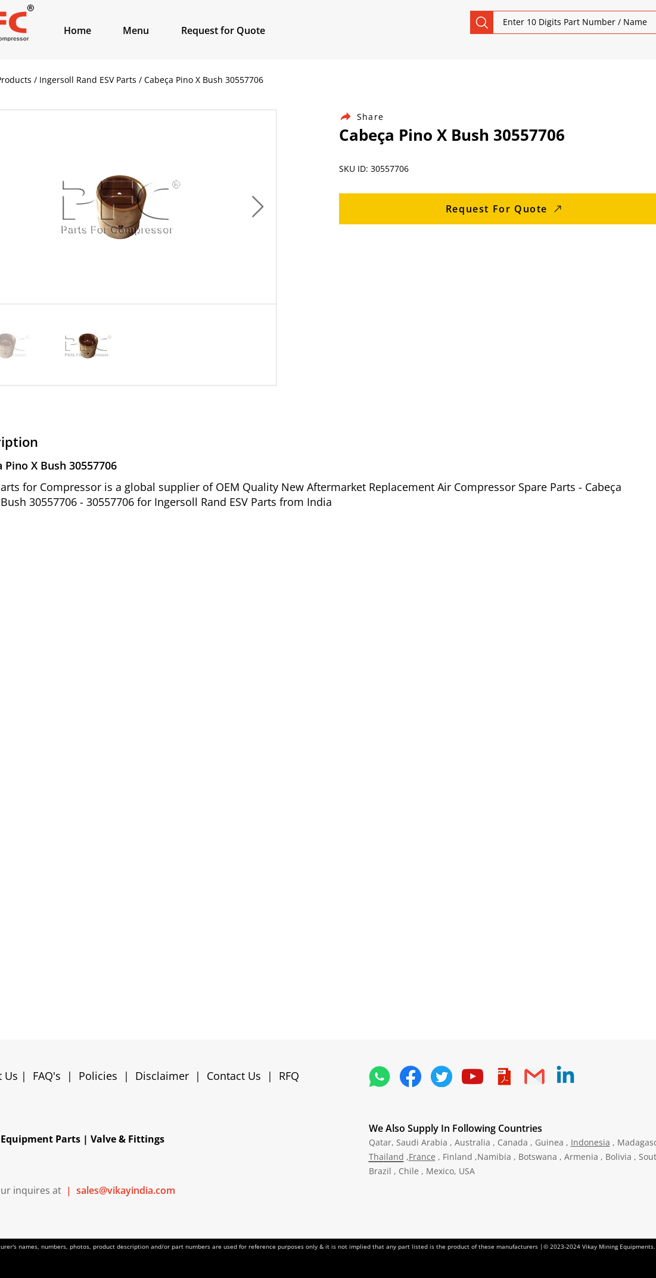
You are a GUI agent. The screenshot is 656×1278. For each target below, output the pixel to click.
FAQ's (47, 1076)
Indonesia (590, 1142)
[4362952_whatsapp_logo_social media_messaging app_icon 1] (379, 1076)
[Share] (369, 116)
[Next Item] (258, 207)
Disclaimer (165, 1076)
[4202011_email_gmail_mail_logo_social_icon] (534, 1076)
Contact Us (234, 1076)
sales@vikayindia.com (125, 1190)
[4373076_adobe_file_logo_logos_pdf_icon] (503, 1076)
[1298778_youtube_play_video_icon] (472, 1076)
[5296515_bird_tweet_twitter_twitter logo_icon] (441, 1076)
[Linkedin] (565, 1076)
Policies (98, 1076)
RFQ (289, 1076)
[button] (149, 30)
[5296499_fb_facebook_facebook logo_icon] (410, 1076)
